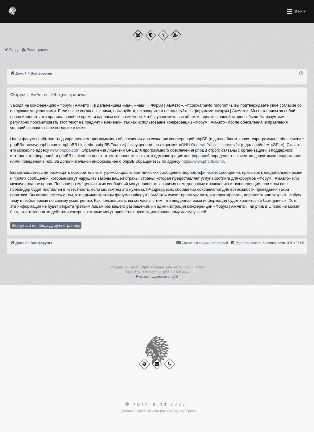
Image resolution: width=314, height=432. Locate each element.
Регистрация (37, 50)
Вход (13, 50)
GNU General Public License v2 (209, 144)
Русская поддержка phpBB (157, 276)
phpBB (145, 267)
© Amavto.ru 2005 (155, 404)
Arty (137, 272)
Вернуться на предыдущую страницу (45, 225)
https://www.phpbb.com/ (202, 161)
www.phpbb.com (64, 150)
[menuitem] (245, 242)
